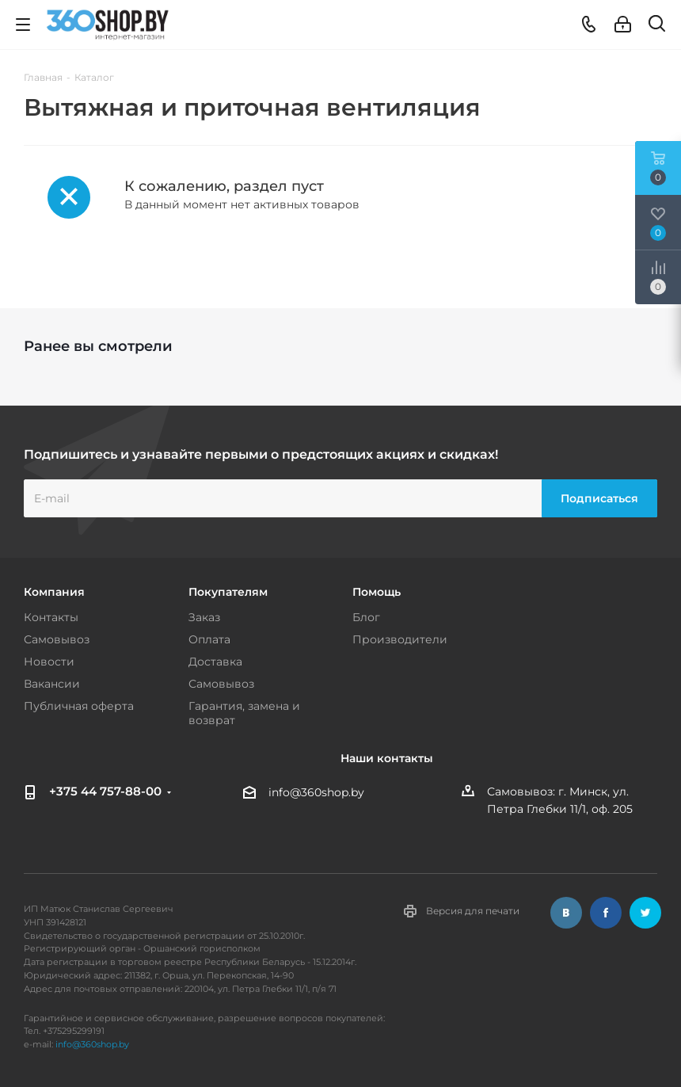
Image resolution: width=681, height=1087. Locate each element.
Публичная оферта (79, 706)
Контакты (51, 617)
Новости (49, 661)
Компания (54, 592)
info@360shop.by (316, 792)
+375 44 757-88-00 (105, 791)
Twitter (645, 913)
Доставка (215, 661)
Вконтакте (566, 913)
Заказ (204, 617)
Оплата (209, 639)
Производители (399, 639)
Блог (366, 617)
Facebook (606, 913)
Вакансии (52, 684)
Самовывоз (56, 639)
